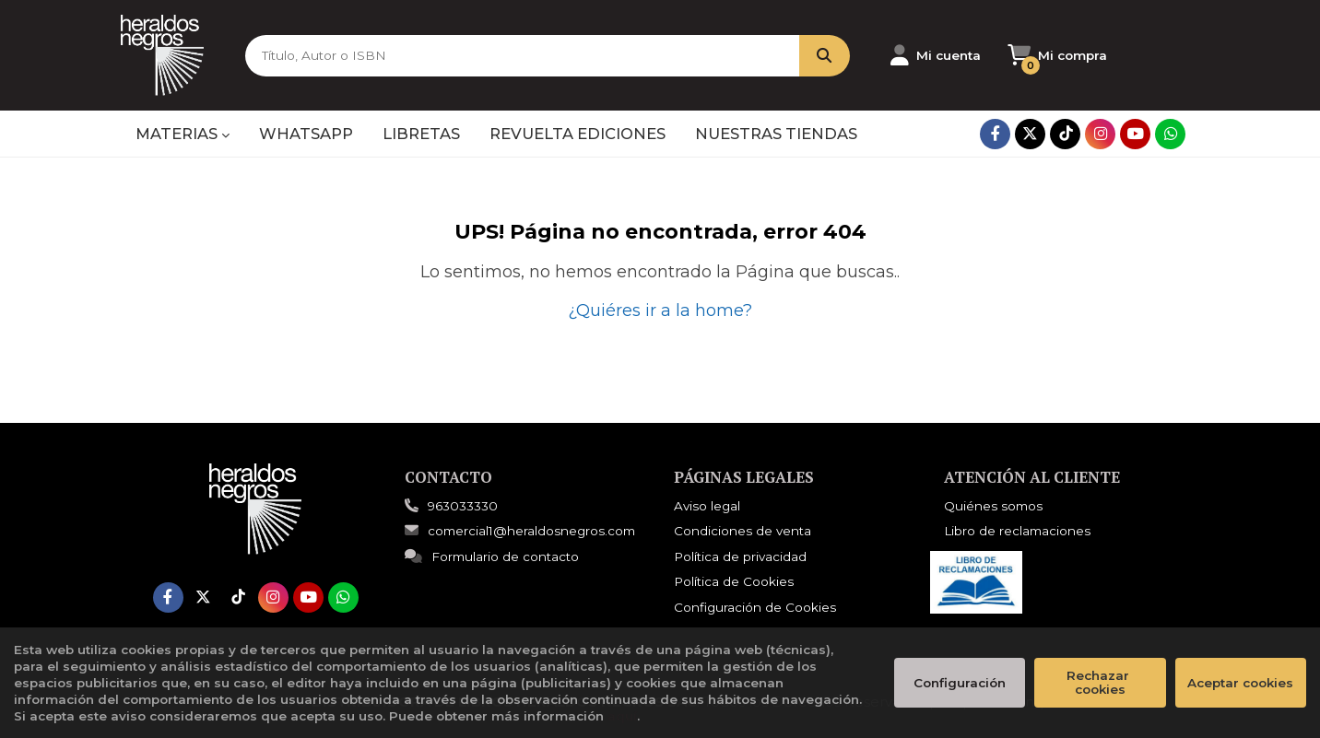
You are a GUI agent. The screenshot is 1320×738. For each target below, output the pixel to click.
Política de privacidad (740, 556)
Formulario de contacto (492, 556)
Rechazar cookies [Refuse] (1100, 682)
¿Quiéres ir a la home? (660, 310)
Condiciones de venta (742, 530)
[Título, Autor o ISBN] (520, 55)
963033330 (463, 505)
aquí (622, 716)
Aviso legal (707, 505)
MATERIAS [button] (183, 133)
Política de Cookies (734, 581)
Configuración (959, 682)
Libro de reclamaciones (1017, 530)
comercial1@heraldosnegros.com (520, 530)
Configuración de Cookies (755, 607)
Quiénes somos (993, 505)
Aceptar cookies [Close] (1240, 682)
